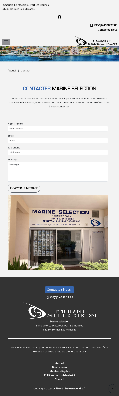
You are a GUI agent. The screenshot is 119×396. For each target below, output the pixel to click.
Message (13, 159)
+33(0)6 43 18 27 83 (105, 25)
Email (11, 135)
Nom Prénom (15, 123)
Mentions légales (59, 371)
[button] (112, 388)
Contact (59, 379)
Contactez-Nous (107, 29)
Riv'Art (59, 388)
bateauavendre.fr (74, 388)
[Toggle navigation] (6, 42)
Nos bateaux (59, 367)
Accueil (59, 363)
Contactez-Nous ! (59, 290)
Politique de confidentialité (59, 375)
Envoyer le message (24, 188)
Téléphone (14, 147)
